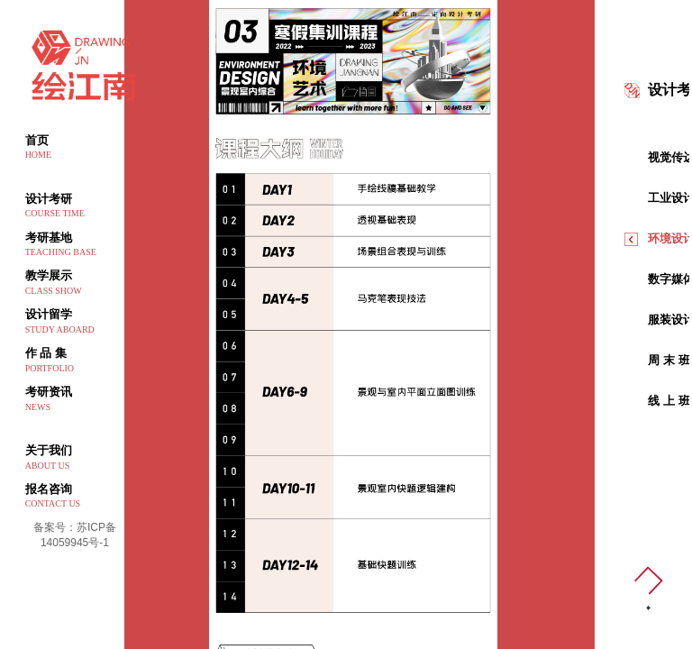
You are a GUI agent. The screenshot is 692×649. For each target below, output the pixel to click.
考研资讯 (75, 399)
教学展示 (75, 283)
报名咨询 (75, 496)
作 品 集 (75, 360)
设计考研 (75, 206)
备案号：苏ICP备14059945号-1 (74, 535)
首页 (75, 147)
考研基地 (75, 245)
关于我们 (75, 457)
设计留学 (75, 321)
